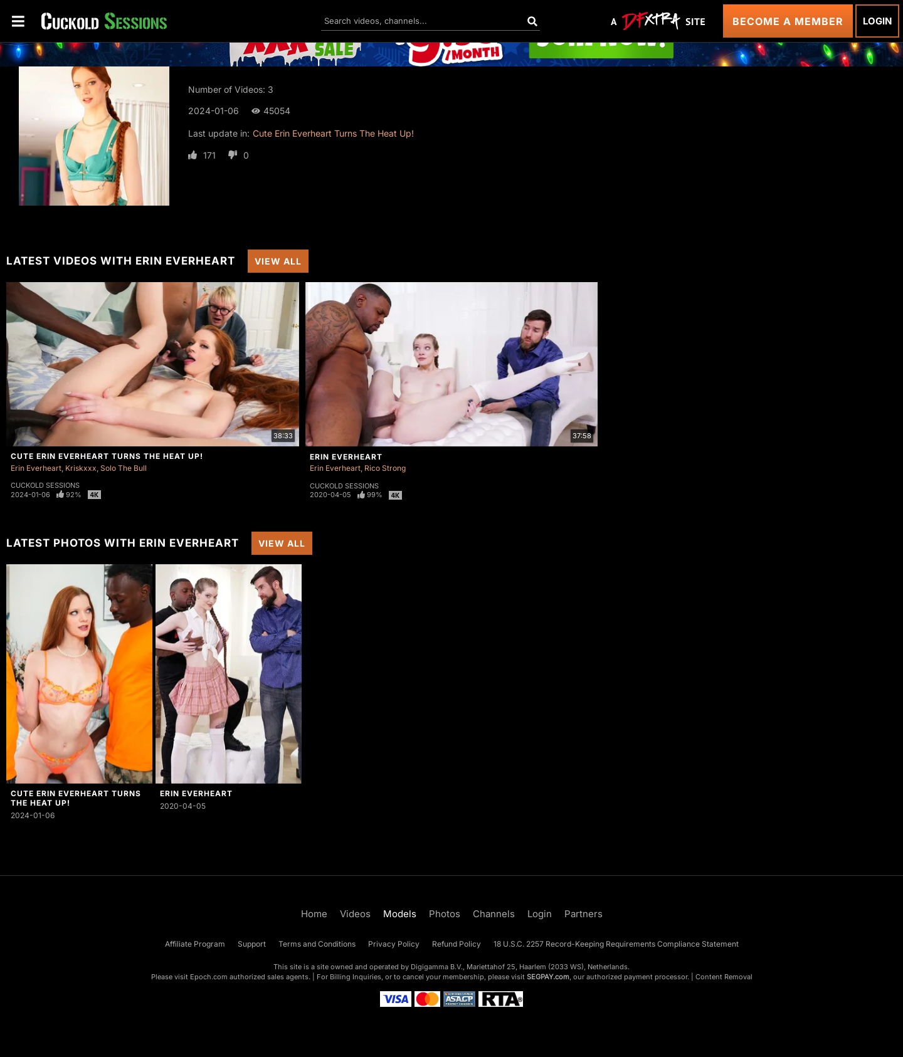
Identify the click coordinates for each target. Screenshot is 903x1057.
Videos (355, 914)
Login (877, 21)
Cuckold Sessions (45, 485)
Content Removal (723, 976)
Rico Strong (385, 468)
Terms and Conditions (317, 944)
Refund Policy (456, 944)
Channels (494, 914)
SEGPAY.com (548, 976)
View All (278, 261)
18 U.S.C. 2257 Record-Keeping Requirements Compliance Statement (616, 944)
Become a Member (787, 21)
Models (399, 914)
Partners (583, 914)
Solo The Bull (123, 468)
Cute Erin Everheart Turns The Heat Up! (333, 133)
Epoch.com (209, 976)
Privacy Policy (394, 944)
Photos (444, 914)
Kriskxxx (81, 468)
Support (252, 944)
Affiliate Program (195, 944)
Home (314, 914)
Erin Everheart (36, 468)
